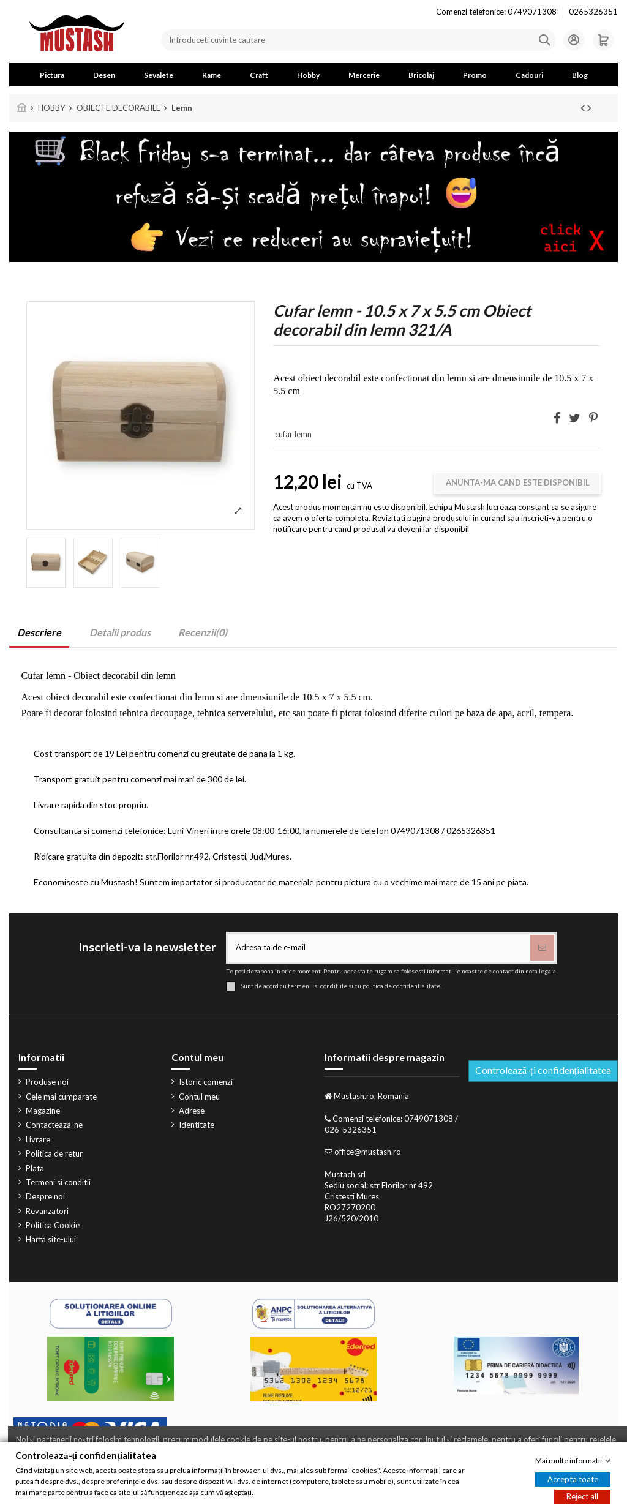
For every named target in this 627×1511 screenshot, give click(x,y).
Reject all (582, 1496)
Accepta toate (572, 1479)
